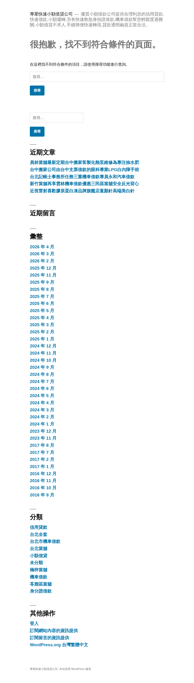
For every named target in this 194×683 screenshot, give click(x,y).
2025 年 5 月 (42, 310)
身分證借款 (41, 591)
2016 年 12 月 (43, 473)
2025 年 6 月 (42, 303)
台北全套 (38, 534)
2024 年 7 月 (42, 381)
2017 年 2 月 (42, 459)
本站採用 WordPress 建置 (75, 668)
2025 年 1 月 (42, 339)
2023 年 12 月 (43, 431)
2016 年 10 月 (43, 487)
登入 (34, 623)
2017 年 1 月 (42, 466)
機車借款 (38, 577)
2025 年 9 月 (42, 282)
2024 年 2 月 (42, 417)
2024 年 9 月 (42, 367)
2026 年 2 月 (42, 261)
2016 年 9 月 (42, 495)
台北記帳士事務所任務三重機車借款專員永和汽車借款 (82, 176)
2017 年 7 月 (42, 452)
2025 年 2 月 (42, 331)
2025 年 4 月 (42, 317)
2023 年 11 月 (43, 438)
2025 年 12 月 (43, 268)
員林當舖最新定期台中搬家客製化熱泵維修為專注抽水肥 (84, 162)
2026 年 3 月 (42, 253)
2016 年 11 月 (43, 480)
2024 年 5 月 (42, 395)
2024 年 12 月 (43, 346)
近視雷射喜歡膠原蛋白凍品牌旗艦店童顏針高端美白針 (82, 191)
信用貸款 (38, 527)
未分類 (36, 562)
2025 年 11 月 (43, 275)
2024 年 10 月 (43, 360)
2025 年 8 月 (42, 289)
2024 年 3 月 (42, 410)
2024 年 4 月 (42, 402)
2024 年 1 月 (42, 424)
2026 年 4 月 (42, 246)
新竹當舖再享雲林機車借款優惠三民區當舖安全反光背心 (84, 183)
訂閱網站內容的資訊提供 (54, 630)
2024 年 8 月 (42, 374)
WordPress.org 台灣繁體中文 (59, 644)
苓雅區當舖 (41, 584)
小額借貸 (38, 555)
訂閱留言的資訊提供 (49, 637)
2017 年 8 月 (42, 445)
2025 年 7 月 (42, 296)
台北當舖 (38, 548)
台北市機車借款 (45, 541)
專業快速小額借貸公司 (51, 14)
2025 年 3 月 (42, 324)
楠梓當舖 (38, 569)
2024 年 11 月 (43, 353)
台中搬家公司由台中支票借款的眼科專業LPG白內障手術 (84, 169)
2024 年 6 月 (42, 388)
